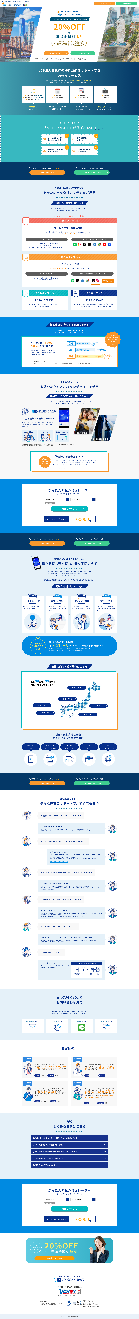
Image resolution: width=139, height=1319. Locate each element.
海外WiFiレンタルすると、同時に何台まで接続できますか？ (57, 1137)
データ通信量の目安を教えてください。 (49, 1144)
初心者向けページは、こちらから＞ (59, 861)
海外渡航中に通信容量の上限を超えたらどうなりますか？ (56, 1151)
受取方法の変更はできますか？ (46, 1164)
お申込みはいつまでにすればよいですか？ (50, 1158)
